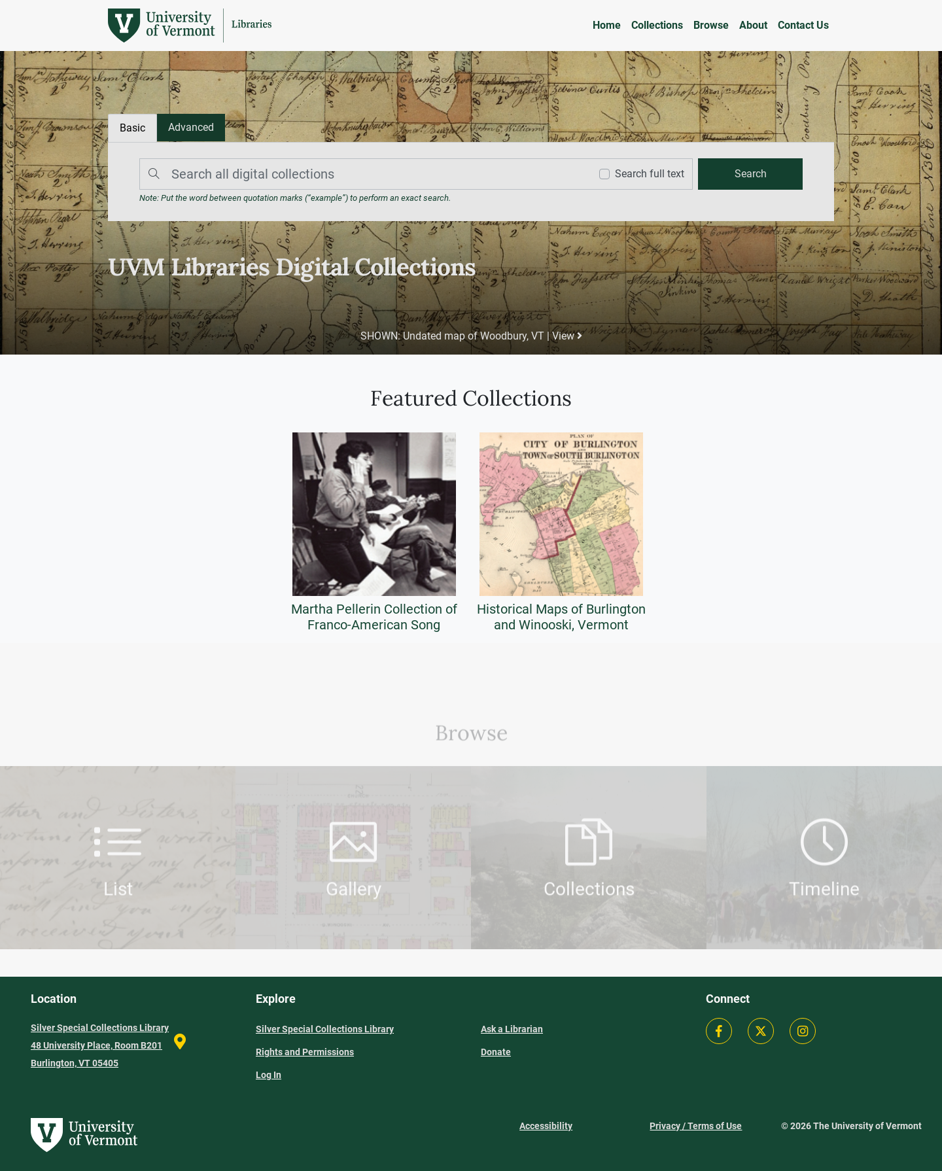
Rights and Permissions (305, 1052)
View (567, 336)
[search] (750, 174)
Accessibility (545, 1126)
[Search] (361, 174)
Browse (711, 25)
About (753, 25)
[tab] (191, 127)
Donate (496, 1052)
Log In (268, 1075)
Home (607, 25)
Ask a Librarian (512, 1029)
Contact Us (803, 25)
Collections (657, 25)
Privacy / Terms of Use (696, 1126)
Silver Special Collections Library (325, 1029)
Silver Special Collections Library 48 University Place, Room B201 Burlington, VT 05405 (100, 1045)
